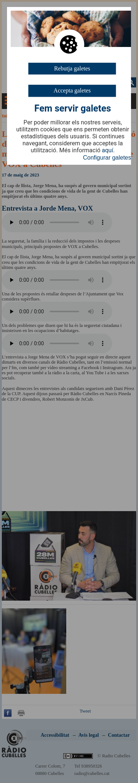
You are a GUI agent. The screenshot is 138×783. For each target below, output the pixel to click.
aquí (107, 150)
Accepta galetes (72, 90)
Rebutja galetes (72, 68)
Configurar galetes (107, 157)
